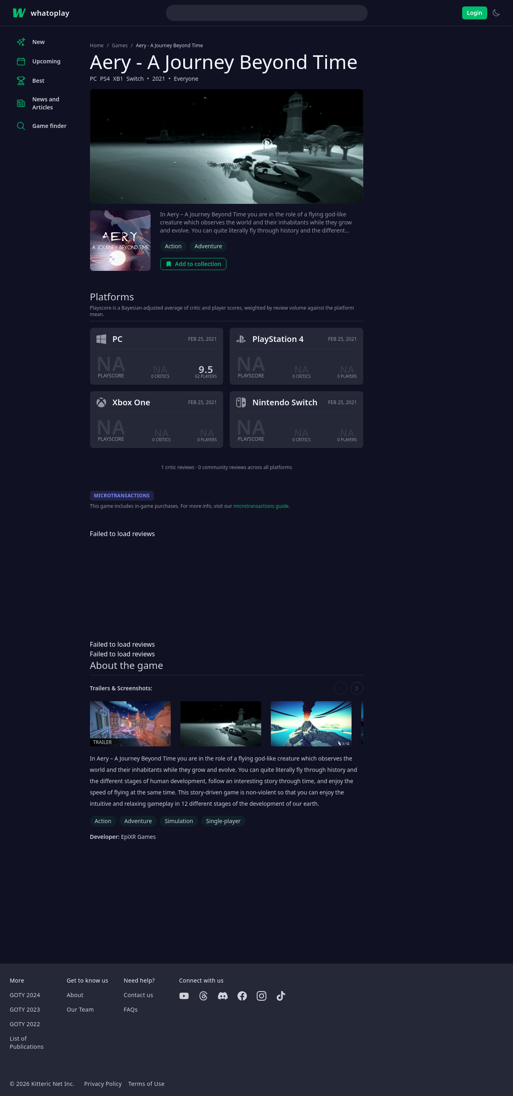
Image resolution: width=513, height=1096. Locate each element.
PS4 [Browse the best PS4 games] (105, 78)
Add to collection (193, 264)
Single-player (223, 821)
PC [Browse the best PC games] (93, 78)
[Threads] (203, 996)
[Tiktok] (281, 996)
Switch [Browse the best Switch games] (135, 78)
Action (173, 246)
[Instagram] (261, 996)
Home (97, 45)
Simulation (179, 821)
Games (120, 45)
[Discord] (223, 996)
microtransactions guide (261, 506)
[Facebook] (242, 996)
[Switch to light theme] (496, 13)
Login (474, 13)
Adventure (208, 246)
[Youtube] (184, 996)
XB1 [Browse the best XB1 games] (118, 78)
